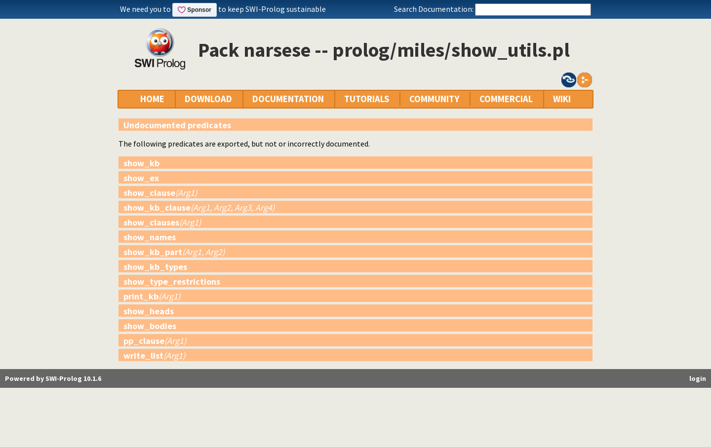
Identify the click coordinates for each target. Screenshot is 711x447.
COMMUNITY (434, 99)
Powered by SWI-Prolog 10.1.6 (53, 378)
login (697, 378)
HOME (152, 99)
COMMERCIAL (506, 99)
